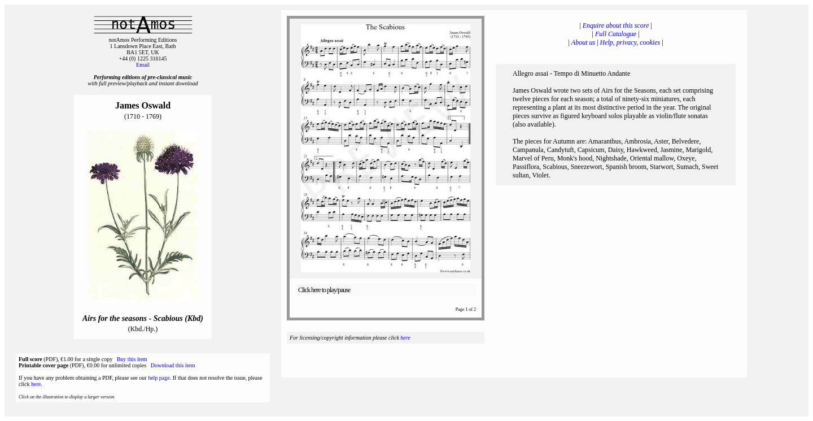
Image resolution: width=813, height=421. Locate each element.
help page (159, 378)
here (36, 384)
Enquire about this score (616, 25)
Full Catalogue (615, 34)
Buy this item (132, 359)
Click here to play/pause (324, 290)
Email (143, 65)
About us (583, 42)
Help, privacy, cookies (630, 42)
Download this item (173, 365)
